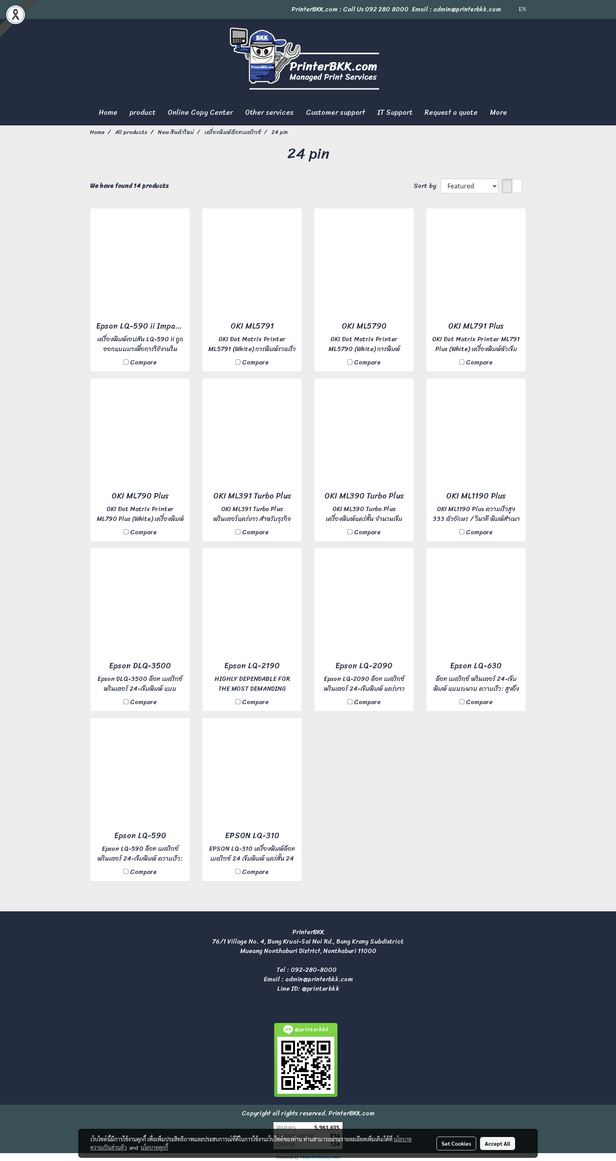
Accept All (497, 1143)
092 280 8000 (387, 9)
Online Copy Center (200, 112)
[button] (520, 113)
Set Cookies (456, 1143)
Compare (143, 362)
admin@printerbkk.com (319, 979)
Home (108, 112)
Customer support (335, 112)
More (498, 112)
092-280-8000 (314, 969)
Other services (269, 112)
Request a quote (451, 112)
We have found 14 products (129, 186)
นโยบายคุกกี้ (154, 1147)
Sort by (427, 186)
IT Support (394, 112)
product (143, 112)
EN (518, 9)
